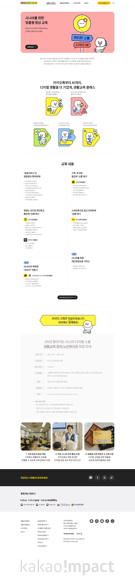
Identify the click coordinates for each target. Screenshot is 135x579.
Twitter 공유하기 (104, 478)
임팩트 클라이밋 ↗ (43, 524)
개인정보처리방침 (68, 533)
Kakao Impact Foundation (75, 539)
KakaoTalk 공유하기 (91, 478)
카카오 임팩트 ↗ (42, 545)
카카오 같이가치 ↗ (43, 538)
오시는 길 (79, 533)
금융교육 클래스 (25, 524)
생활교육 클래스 (25, 521)
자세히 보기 (30, 47)
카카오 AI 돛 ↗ (42, 531)
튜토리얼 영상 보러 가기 (65, 306)
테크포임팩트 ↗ (42, 520)
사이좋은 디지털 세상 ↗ (44, 527)
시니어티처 (24, 528)
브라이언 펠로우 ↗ (43, 534)
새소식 (23, 532)
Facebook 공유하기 (97, 478)
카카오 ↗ (40, 542)
